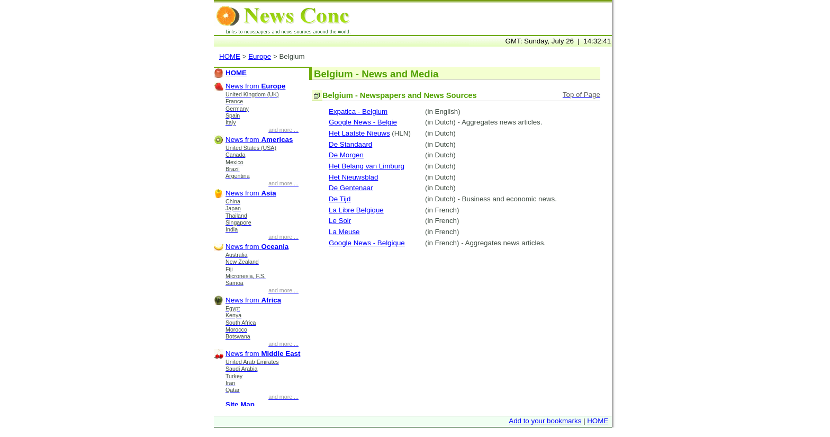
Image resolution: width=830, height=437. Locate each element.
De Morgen (346, 155)
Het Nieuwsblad (353, 177)
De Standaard (350, 144)
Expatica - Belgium (358, 111)
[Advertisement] (488, 19)
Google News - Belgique (367, 243)
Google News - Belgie (363, 122)
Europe (259, 56)
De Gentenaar (351, 188)
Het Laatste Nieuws (359, 133)
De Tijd (339, 199)
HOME (229, 56)
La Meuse (344, 232)
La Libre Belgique (356, 210)
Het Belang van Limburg (366, 166)
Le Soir (340, 221)
